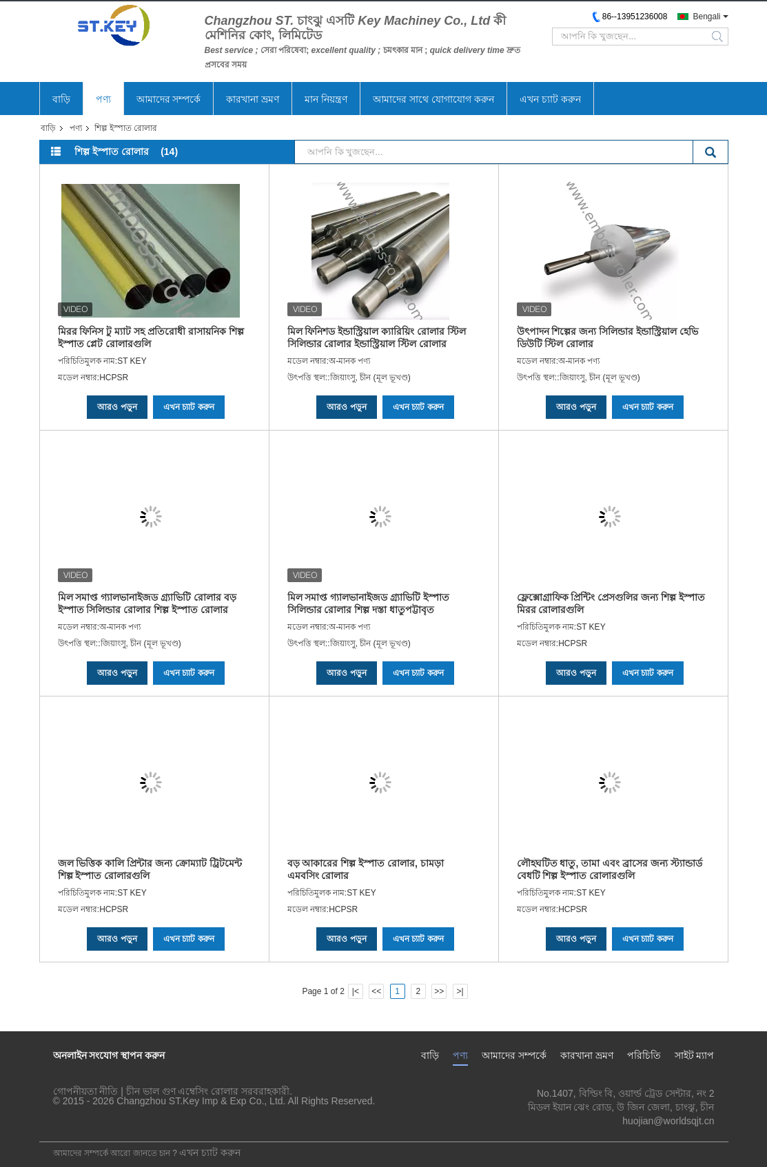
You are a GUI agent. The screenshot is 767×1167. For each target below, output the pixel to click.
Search (710, 152)
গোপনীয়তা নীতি (86, 1091)
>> (439, 991)
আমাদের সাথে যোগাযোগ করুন (433, 99)
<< (376, 991)
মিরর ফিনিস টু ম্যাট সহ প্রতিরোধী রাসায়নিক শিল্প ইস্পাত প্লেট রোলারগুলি (151, 337)
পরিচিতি (644, 1055)
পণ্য (103, 99)
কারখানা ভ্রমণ (252, 99)
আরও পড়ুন (116, 407)
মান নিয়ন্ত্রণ (326, 99)
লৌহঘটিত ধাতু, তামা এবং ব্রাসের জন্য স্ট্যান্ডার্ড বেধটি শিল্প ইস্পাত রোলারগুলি (609, 869)
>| (459, 991)
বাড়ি (61, 99)
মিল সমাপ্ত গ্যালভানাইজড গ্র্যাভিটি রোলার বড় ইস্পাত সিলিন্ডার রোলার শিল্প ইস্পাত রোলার (147, 603)
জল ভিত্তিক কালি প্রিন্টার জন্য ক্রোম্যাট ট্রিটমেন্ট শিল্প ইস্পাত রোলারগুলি (150, 869)
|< (355, 991)
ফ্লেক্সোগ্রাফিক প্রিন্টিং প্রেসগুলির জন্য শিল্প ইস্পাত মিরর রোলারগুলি (611, 603)
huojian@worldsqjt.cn (668, 1120)
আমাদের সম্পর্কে (168, 99)
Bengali (706, 16)
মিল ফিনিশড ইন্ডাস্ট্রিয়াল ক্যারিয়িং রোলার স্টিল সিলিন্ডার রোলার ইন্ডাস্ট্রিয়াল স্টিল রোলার (376, 337)
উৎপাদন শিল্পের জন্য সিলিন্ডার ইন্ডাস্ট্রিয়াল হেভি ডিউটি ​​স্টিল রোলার (607, 337)
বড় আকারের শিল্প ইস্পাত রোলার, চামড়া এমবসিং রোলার (365, 869)
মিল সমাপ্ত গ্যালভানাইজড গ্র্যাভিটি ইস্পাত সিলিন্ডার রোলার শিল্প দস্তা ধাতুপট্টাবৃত (368, 603)
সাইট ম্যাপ (695, 1055)
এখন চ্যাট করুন (550, 99)
